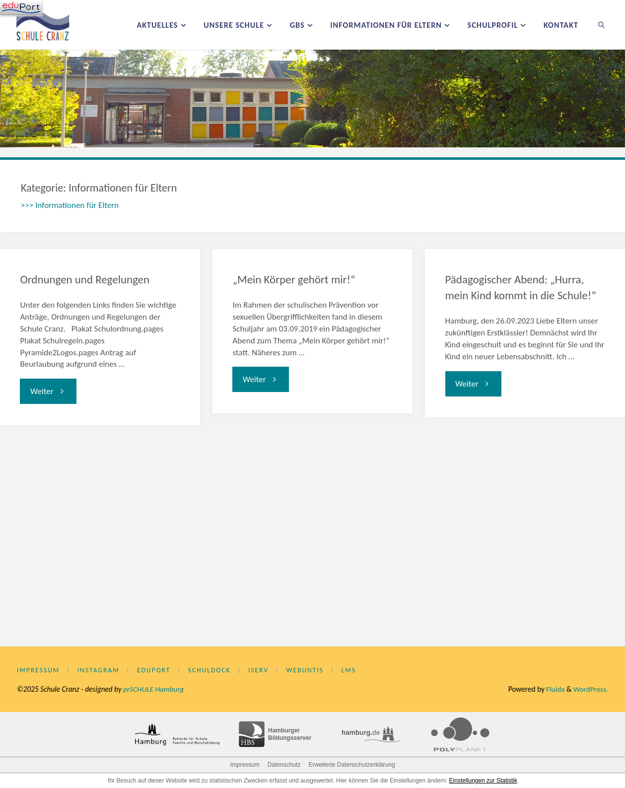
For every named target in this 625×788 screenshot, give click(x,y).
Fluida (554, 689)
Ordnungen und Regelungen (84, 279)
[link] (602, 25)
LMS (350, 670)
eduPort (154, 670)
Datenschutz (284, 764)
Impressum (38, 670)
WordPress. (590, 689)
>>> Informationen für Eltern (70, 205)
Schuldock (210, 670)
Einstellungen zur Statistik (483, 780)
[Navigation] (21, 7)
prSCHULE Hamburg (153, 689)
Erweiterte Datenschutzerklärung (351, 764)
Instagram (98, 670)
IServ (259, 670)
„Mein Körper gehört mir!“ (293, 279)
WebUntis (306, 670)
